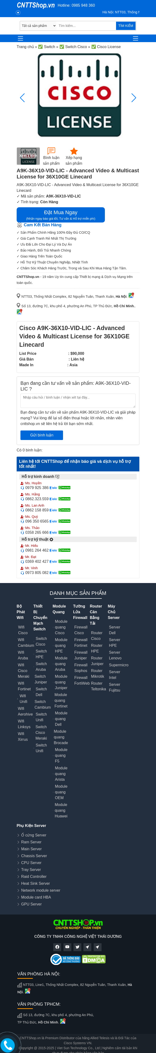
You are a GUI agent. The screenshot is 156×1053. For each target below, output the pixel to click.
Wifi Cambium (26, 643)
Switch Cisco (41, 641)
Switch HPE (41, 654)
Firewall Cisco (81, 630)
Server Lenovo (115, 655)
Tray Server (31, 870)
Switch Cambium (42, 704)
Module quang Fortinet (60, 700)
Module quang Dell (61, 719)
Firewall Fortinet (81, 643)
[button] (134, 98)
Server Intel (114, 675)
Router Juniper (97, 661)
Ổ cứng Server (33, 835)
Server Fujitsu (114, 687)
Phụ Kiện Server (31, 826)
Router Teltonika (98, 686)
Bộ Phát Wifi (21, 612)
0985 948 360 (83, 5)
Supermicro (118, 665)
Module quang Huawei (61, 810)
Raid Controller (34, 877)
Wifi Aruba (23, 655)
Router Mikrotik (97, 673)
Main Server (31, 849)
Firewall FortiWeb (82, 680)
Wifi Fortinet (24, 686)
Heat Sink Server (35, 883)
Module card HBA (36, 897)
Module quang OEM (61, 792)
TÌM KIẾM (125, 26)
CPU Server (31, 863)
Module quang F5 (61, 755)
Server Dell (114, 630)
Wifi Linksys (24, 724)
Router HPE (96, 648)
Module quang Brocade (61, 737)
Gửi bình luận (41, 435)
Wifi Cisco (23, 630)
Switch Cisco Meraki (41, 732)
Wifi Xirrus (23, 737)
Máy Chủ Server (114, 612)
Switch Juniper (40, 679)
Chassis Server (34, 856)
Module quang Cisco (61, 627)
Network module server (40, 890)
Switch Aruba (41, 667)
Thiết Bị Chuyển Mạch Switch (40, 617)
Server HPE (114, 643)
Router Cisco (96, 636)
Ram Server (31, 842)
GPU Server (31, 904)
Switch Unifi (41, 717)
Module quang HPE (61, 645)
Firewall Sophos (81, 668)
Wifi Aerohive (25, 711)
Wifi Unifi (23, 699)
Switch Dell (41, 692)
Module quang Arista (61, 773)
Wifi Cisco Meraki (23, 670)
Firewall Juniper (81, 655)
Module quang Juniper (61, 682)
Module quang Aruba (61, 664)
